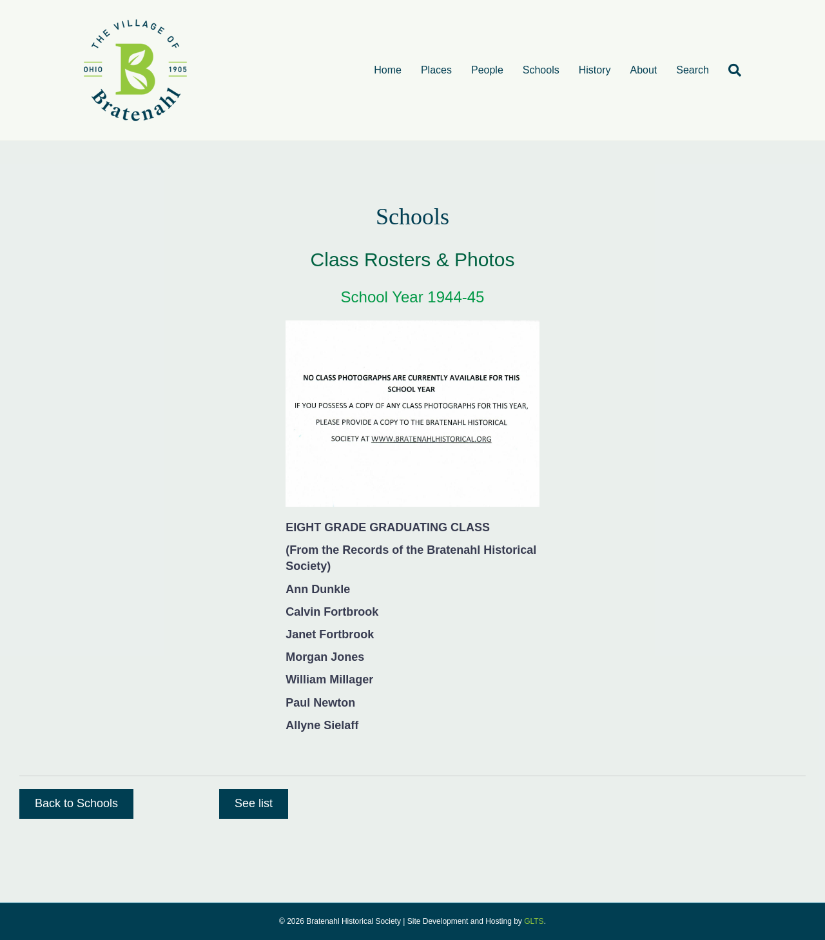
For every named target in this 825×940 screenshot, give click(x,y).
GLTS (533, 921)
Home (388, 69)
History (595, 69)
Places (436, 69)
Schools (541, 69)
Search (692, 69)
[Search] (730, 70)
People (487, 69)
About (643, 69)
